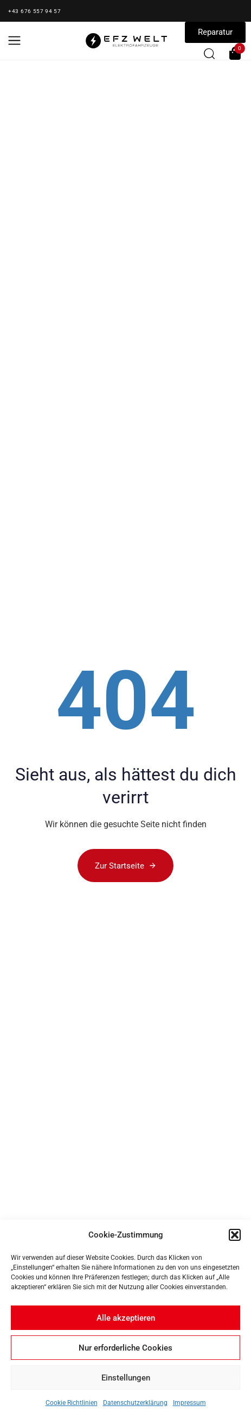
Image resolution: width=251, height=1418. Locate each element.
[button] (234, 1234)
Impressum (189, 1403)
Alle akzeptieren (125, 1318)
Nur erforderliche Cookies (125, 1348)
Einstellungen (125, 1378)
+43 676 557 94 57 (34, 11)
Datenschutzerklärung (135, 1403)
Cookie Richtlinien (72, 1403)
